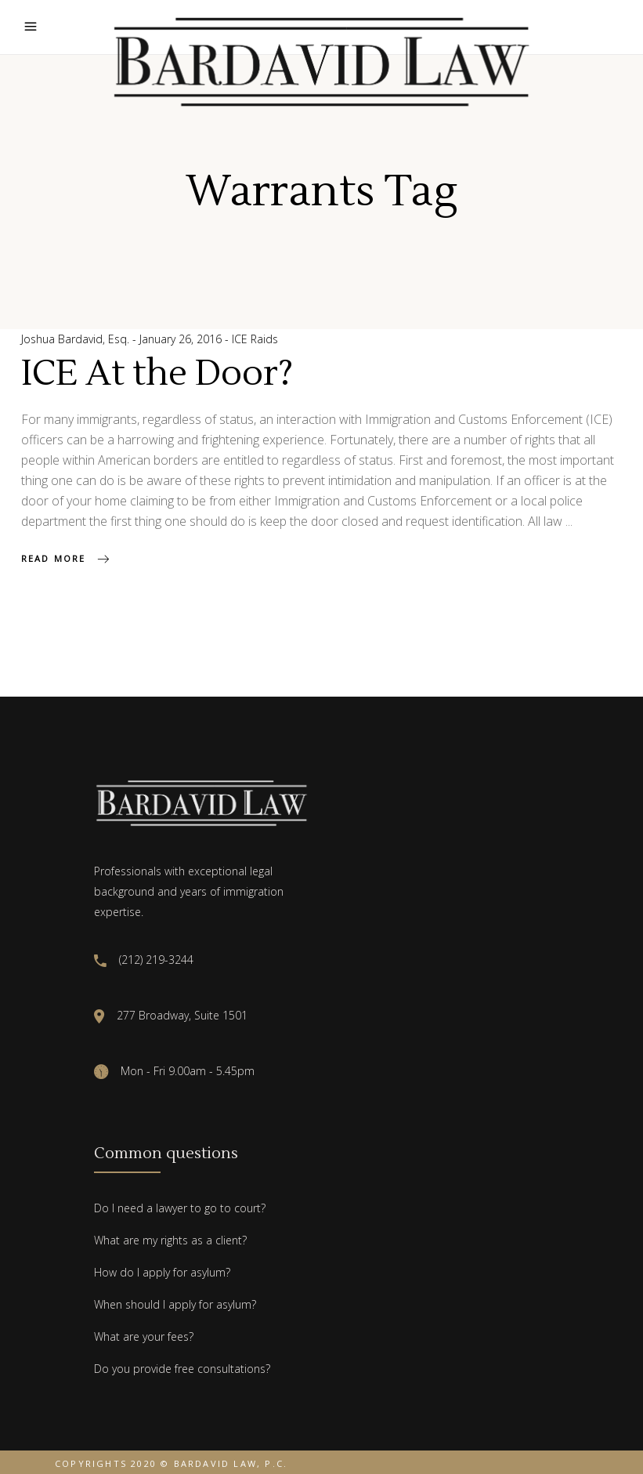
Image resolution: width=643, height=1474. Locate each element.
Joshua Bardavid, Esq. (76, 338)
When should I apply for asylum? (175, 1304)
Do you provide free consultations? (182, 1368)
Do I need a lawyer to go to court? (180, 1208)
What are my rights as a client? (170, 1240)
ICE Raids (255, 338)
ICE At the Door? (157, 374)
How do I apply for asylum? (162, 1272)
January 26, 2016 (182, 338)
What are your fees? (143, 1336)
